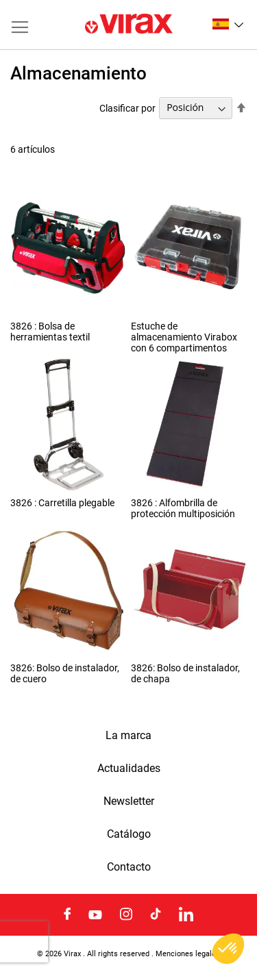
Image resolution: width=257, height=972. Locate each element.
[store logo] (129, 25)
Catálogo (129, 834)
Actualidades (128, 768)
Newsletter (128, 801)
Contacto (129, 867)
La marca (128, 736)
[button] (227, 23)
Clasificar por (127, 107)
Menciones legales (188, 953)
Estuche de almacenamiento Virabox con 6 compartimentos (184, 337)
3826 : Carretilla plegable (62, 502)
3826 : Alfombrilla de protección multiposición (183, 508)
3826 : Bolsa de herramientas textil (50, 331)
